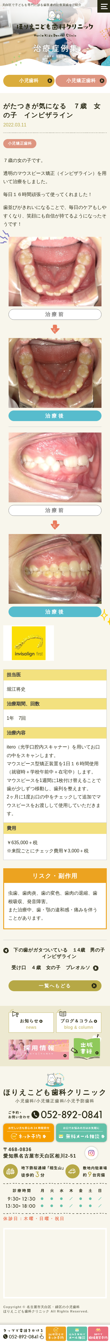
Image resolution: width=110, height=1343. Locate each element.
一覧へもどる (55, 985)
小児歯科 (29, 80)
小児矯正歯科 (81, 80)
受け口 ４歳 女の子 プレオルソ (50, 967)
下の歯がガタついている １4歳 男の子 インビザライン (60, 953)
